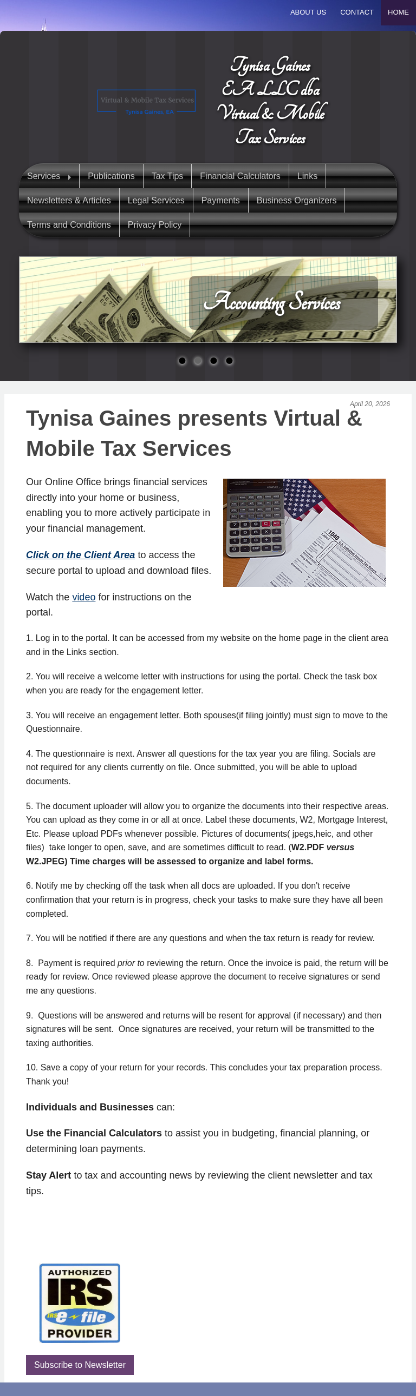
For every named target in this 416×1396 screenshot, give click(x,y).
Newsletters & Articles (69, 200)
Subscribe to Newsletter (80, 1364)
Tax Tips (168, 176)
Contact (357, 12)
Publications (111, 176)
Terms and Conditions (69, 224)
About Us (308, 12)
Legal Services (156, 200)
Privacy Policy (155, 224)
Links (307, 176)
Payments (221, 200)
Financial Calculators (240, 176)
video (83, 597)
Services (43, 176)
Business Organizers (297, 200)
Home (398, 12)
